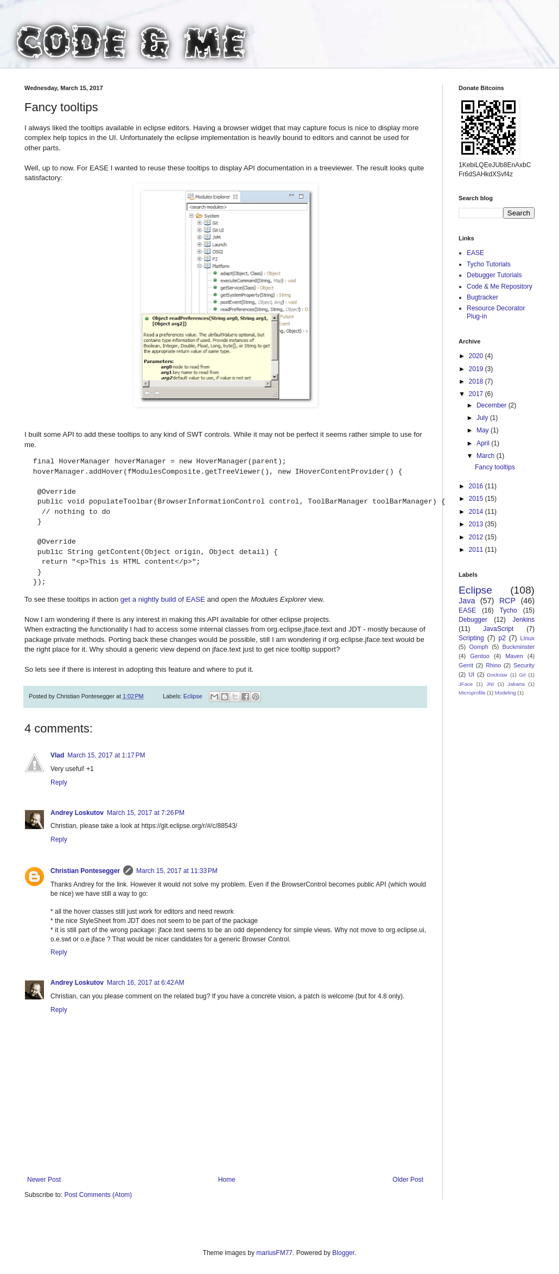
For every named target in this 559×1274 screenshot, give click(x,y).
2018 (477, 381)
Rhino (493, 665)
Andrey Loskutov (77, 813)
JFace (466, 684)
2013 (477, 524)
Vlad (57, 755)
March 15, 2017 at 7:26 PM (146, 813)
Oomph (478, 647)
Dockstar (497, 675)
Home (227, 1179)
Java (467, 600)
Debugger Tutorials (494, 275)
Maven (514, 656)
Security (524, 665)
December (493, 405)
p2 (501, 638)
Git (522, 675)
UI (471, 674)
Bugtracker (482, 297)
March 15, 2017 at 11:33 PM (177, 871)
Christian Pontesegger (85, 871)
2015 (477, 498)
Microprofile (472, 693)
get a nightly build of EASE (162, 599)
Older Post (407, 1179)
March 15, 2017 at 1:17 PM (106, 755)
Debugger (473, 619)
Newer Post (44, 1179)
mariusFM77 (274, 1253)
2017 (477, 394)
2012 (477, 537)
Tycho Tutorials (489, 264)
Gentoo (479, 656)
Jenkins (523, 619)
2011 (477, 549)
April (484, 443)
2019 (477, 369)
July (483, 418)
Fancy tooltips (495, 467)
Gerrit (466, 665)
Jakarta (515, 684)
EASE (475, 253)
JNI (490, 684)
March (487, 456)
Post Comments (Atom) (98, 1195)
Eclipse (192, 696)
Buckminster (519, 647)
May (484, 430)
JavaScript (498, 629)
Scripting (471, 638)
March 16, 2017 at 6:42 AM (145, 982)
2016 (477, 486)
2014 (477, 511)
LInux (527, 638)
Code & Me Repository (499, 286)
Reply (58, 782)
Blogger (343, 1253)
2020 (477, 356)
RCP (507, 600)
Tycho (508, 610)
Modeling (505, 693)
